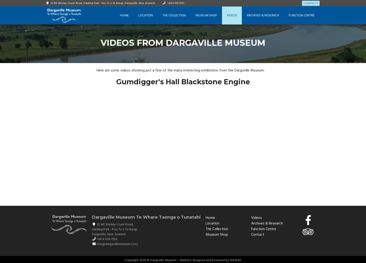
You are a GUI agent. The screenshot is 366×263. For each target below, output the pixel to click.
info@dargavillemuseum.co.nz (117, 244)
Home (124, 15)
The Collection (174, 15)
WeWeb (235, 260)
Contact (311, 3)
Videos (232, 15)
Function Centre (302, 15)
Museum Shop (206, 15)
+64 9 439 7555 (175, 3)
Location (145, 15)
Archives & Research (263, 15)
